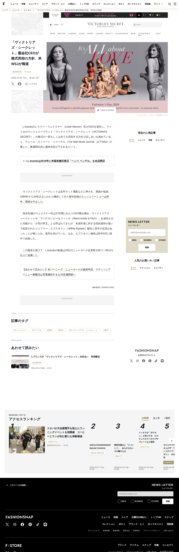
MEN (134, 240)
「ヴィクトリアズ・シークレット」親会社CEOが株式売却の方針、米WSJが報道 (69, 10)
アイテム (134, 545)
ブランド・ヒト (64, 4)
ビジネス (27, 10)
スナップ (102, 4)
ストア (51, 4)
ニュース (21, 4)
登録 (147, 247)
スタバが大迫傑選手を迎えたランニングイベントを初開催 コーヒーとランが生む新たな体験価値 (66, 432)
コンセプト (167, 545)
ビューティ (40, 4)
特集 (30, 4)
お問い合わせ (168, 531)
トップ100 (90, 4)
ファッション (145, 268)
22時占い (79, 4)
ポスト (128, 4)
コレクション (116, 4)
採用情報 (106, 531)
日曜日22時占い (139, 517)
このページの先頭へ (16, 485)
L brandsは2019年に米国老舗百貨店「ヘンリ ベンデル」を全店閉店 (66, 161)
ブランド (121, 545)
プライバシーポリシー (151, 531)
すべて (132, 140)
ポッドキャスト (141, 4)
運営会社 (126, 531)
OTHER (162, 240)
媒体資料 (116, 531)
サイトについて (94, 531)
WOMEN (147, 240)
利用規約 (136, 531)
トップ (5, 10)
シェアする (31, 84)
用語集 (154, 4)
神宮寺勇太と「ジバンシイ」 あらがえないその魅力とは (124, 448)
